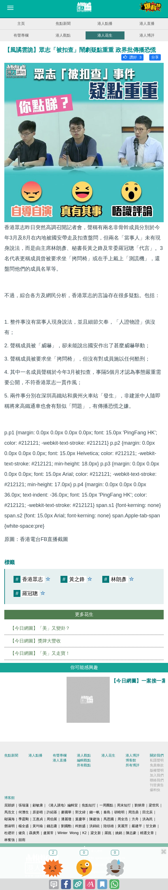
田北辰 (147, 812)
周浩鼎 (133, 812)
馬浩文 (9, 812)
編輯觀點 (84, 760)
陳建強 (94, 819)
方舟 (135, 819)
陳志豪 (131, 833)
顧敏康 (38, 805)
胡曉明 (119, 812)
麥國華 (66, 812)
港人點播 (104, 23)
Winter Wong (68, 833)
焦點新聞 (63, 23)
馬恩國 (108, 819)
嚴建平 (137, 826)
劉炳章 (140, 805)
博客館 (131, 760)
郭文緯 (80, 812)
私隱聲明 (157, 760)
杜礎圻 (9, 833)
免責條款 (157, 765)
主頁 (21, 23)
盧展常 (48, 833)
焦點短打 (89, 805)
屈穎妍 (9, 805)
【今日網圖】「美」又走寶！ (40, 653)
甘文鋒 (151, 826)
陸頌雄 (108, 826)
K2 (84, 833)
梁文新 (95, 833)
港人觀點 (63, 35)
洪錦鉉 (94, 826)
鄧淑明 (9, 826)
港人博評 (146, 35)
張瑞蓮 (23, 805)
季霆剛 (23, 819)
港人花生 (104, 35)
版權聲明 (157, 770)
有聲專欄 (21, 35)
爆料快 (155, 790)
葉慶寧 (80, 819)
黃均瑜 (38, 826)
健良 (21, 833)
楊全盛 (23, 826)
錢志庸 (52, 826)
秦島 (106, 812)
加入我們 (157, 775)
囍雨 (21, 840)
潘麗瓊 (66, 819)
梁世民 (154, 805)
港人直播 (146, 23)
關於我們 (157, 755)
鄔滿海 (9, 819)
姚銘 (118, 833)
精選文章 (147, 833)
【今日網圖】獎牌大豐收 (35, 640)
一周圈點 (106, 805)
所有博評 (132, 765)
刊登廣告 (157, 785)
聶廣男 (34, 833)
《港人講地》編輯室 (62, 805)
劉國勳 (66, 826)
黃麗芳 (123, 826)
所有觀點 (84, 765)
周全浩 (123, 819)
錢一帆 (94, 812)
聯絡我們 (157, 780)
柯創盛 (80, 826)
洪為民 (147, 819)
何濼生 (23, 812)
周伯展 (52, 819)
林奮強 (9, 840)
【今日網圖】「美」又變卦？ (40, 628)
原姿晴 (38, 812)
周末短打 (124, 805)
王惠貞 (38, 819)
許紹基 (52, 812)
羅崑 (108, 833)
